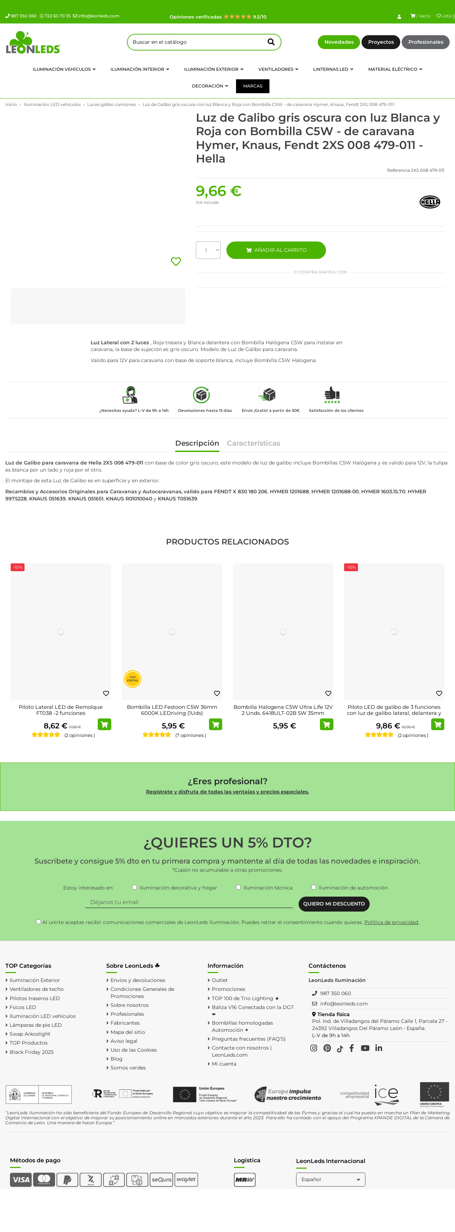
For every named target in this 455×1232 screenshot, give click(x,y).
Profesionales (425, 42)
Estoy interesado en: (88, 888)
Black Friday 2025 (32, 1052)
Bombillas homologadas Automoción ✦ (242, 1026)
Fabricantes (125, 1023)
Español (331, 1179)
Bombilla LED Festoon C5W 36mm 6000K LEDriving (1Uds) (172, 710)
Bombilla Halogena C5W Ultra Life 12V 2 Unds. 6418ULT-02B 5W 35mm (283, 710)
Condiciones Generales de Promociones (142, 992)
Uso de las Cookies (134, 1050)
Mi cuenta (224, 1064)
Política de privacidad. (391, 922)
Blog (117, 1059)
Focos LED (23, 1007)
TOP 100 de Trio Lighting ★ (245, 998)
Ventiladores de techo (37, 989)
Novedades (339, 42)
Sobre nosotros (130, 1005)
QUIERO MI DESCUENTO (334, 904)
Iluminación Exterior (35, 980)
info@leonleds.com (96, 15)
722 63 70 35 (55, 15)
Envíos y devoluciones (138, 980)
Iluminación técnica (268, 888)
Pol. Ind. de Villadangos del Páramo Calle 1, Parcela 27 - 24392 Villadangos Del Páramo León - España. (380, 1024)
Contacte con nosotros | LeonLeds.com (242, 1051)
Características (253, 443)
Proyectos (381, 42)
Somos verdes (128, 1067)
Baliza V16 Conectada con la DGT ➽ (253, 1011)
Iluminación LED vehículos (43, 1016)
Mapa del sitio (128, 1032)
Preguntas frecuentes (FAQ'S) (249, 1039)
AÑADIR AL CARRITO (276, 250)
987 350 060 (21, 15)
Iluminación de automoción (353, 888)
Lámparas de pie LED (36, 1025)
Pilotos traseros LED (35, 998)
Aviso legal (124, 1041)
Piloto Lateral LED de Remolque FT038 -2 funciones (61, 710)
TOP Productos (29, 1043)
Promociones (228, 989)
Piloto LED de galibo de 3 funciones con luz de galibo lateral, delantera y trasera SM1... (394, 713)
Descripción (197, 443)
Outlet (220, 980)
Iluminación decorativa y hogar (178, 888)
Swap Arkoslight (30, 1034)
